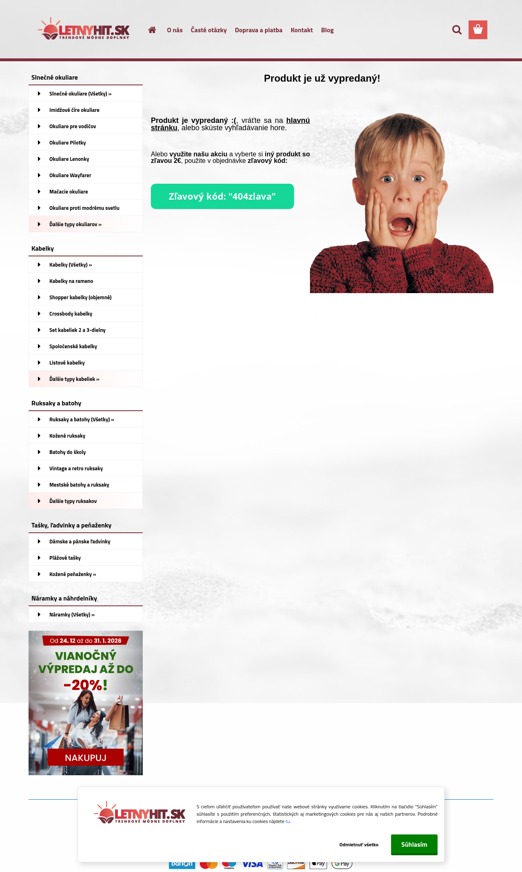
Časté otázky (209, 30)
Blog (327, 30)
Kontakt (302, 30)
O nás (175, 30)
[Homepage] (147, 29)
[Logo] (85, 30)
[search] (456, 29)
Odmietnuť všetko (358, 844)
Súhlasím (414, 844)
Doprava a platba (259, 30)
